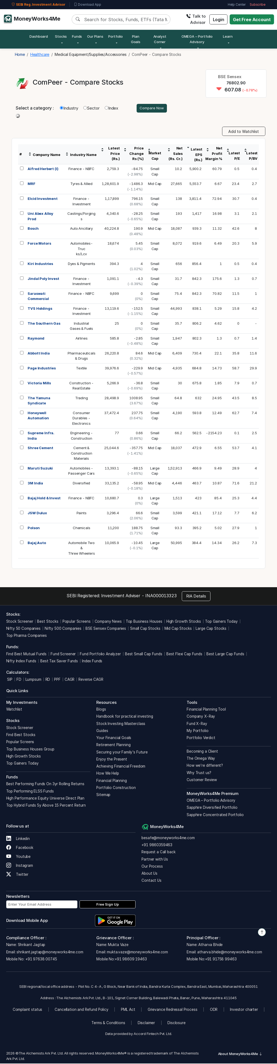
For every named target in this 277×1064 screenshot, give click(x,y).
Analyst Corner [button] (159, 39)
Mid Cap (154, 184)
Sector (91, 108)
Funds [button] (77, 36)
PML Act (128, 1010)
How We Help (107, 774)
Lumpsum (33, 680)
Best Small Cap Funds (143, 654)
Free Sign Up (107, 905)
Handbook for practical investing (124, 717)
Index (111, 108)
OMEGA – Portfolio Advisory (211, 801)
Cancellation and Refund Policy (81, 1010)
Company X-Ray (201, 717)
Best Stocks (47, 622)
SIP (9, 680)
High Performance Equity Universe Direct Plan (45, 799)
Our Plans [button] (95, 36)
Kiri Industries (40, 264)
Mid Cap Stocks (178, 629)
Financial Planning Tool (206, 710)
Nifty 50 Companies (23, 629)
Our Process (152, 867)
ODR (214, 1010)
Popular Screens (76, 622)
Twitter (17, 875)
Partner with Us (154, 860)
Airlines (81, 339)
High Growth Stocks (183, 622)
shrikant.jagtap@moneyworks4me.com (50, 952)
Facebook (20, 848)
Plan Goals (135, 39)
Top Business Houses (144, 622)
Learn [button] (227, 36)
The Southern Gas (44, 324)
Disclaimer (146, 1023)
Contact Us (151, 881)
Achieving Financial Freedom (120, 767)
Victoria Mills (39, 383)
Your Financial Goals (113, 738)
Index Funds (92, 662)
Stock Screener (19, 622)
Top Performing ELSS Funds (30, 792)
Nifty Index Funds (21, 662)
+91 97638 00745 (40, 959)
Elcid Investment (43, 199)
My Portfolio (197, 731)
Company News (108, 622)
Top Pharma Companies (26, 636)
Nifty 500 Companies (63, 629)
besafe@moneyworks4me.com (167, 838)
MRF (31, 184)
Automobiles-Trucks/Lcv (81, 249)
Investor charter (244, 1010)
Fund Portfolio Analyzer (100, 654)
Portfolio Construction (116, 788)
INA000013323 (160, 596)
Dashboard (38, 36)
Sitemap (103, 795)
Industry (69, 108)
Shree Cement (40, 448)
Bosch (33, 229)
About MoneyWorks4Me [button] (240, 1054)
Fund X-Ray (197, 724)
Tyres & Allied (81, 184)
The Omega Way (201, 759)
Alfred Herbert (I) (43, 169)
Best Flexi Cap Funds (184, 654)
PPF (57, 680)
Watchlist (14, 710)
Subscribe (257, 4)
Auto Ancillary (81, 229)
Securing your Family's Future (122, 752)
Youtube (18, 857)
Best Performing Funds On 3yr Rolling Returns (45, 784)
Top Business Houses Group (30, 749)
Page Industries (42, 368)
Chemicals (81, 528)
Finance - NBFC (81, 169)
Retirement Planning (113, 745)
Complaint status (27, 1010)
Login (218, 19)
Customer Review (202, 780)
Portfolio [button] (115, 36)
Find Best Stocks (21, 735)
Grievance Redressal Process (172, 1010)
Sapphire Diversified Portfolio (212, 808)
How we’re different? (205, 766)
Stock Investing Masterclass (120, 724)
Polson (33, 528)
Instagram (19, 866)
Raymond (36, 339)
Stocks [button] (61, 36)
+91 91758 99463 (221, 959)
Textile (81, 368)
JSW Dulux (37, 513)
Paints (82, 513)
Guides (102, 731)
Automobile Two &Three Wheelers (81, 548)
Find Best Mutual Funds (26, 654)
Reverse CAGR (90, 680)
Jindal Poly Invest (43, 279)
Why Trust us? (199, 773)
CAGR (69, 680)
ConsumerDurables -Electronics (81, 418)
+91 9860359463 (156, 845)
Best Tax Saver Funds (59, 662)
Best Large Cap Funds (225, 654)
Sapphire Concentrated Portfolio (215, 815)
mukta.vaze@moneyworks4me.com (137, 952)
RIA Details (196, 596)
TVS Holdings (40, 309)
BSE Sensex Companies (105, 629)
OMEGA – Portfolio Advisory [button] (197, 39)
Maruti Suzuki (40, 469)
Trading (81, 398)
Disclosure (176, 1023)
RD (47, 680)
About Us (149, 874)
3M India (35, 483)
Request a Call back (158, 853)
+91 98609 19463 (131, 959)
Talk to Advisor (195, 19)
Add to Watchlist (243, 132)
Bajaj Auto (37, 543)
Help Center (237, 4)
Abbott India (39, 354)
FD (19, 680)
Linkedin (18, 839)
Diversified (81, 483)
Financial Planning (111, 781)
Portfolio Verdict (201, 738)
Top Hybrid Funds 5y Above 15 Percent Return (46, 806)
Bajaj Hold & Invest (44, 498)
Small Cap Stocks (145, 629)
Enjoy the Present (111, 760)
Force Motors (39, 244)
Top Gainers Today (221, 622)
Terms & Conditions (108, 1023)
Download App (87, 4)
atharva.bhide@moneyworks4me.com (229, 952)
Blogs (101, 710)
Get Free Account (252, 19)
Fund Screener (63, 654)
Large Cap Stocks (211, 629)
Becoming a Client (202, 752)
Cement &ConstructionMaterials (81, 453)
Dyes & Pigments (81, 264)
